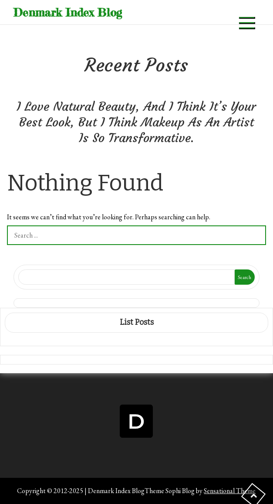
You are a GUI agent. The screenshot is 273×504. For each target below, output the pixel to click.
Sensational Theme (230, 490)
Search (244, 277)
